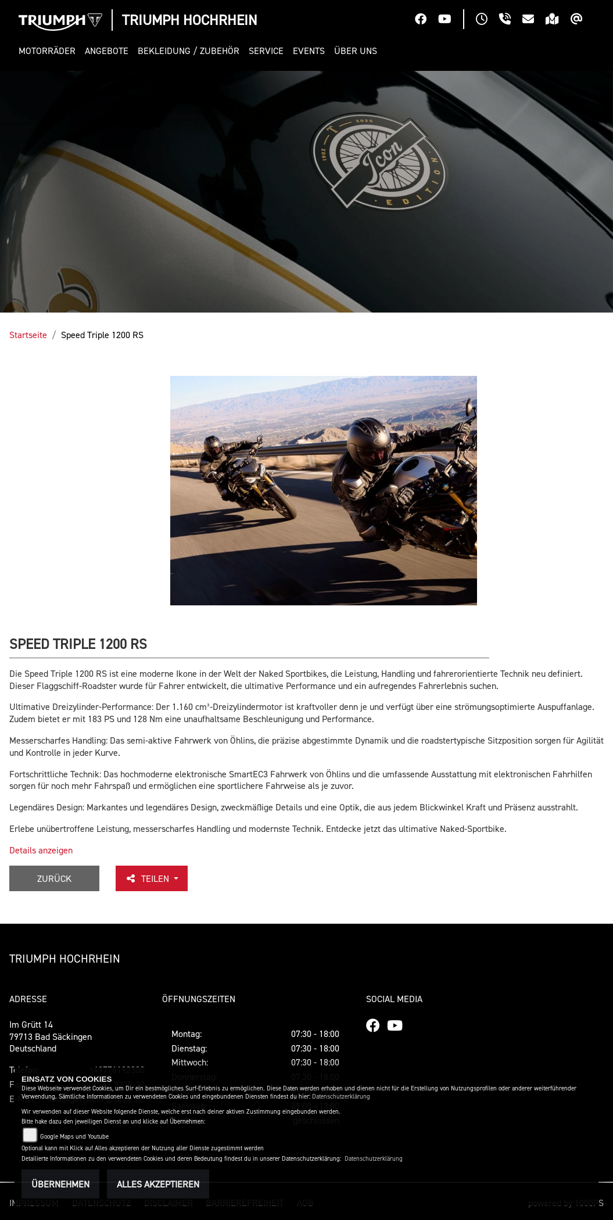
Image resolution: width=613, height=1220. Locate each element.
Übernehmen (60, 1184)
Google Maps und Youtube (74, 1136)
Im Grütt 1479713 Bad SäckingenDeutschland (50, 1036)
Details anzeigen (41, 850)
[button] (49, 51)
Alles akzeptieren (158, 1184)
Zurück (54, 878)
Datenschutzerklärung (341, 1096)
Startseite (28, 334)
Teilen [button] (148, 878)
